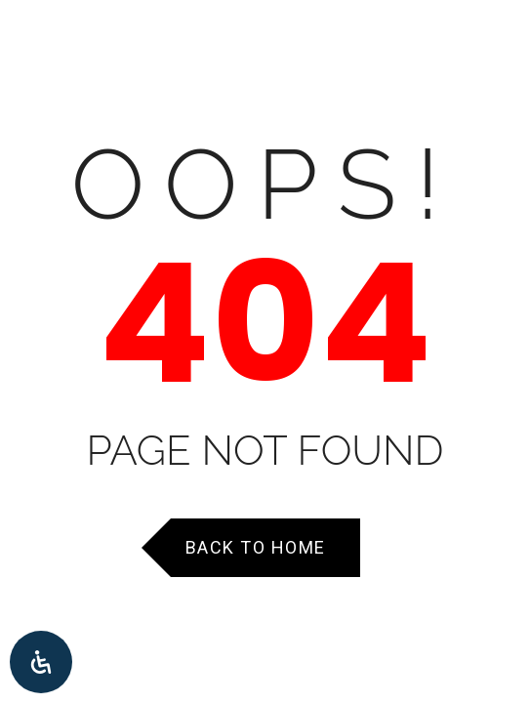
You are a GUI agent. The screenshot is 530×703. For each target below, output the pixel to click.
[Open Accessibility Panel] (41, 662)
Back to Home (255, 547)
